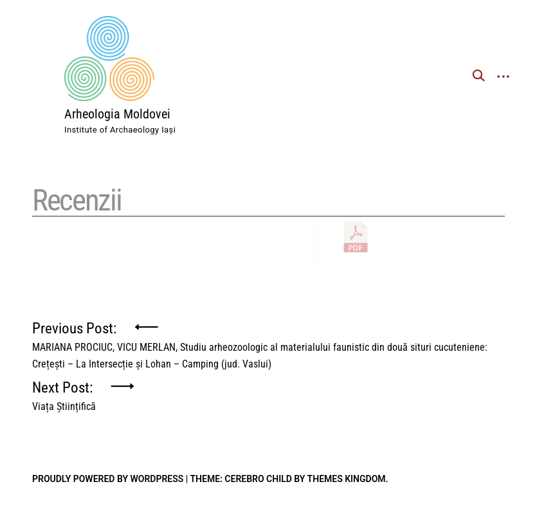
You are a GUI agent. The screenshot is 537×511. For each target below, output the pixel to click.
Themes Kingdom (346, 479)
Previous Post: (268, 333)
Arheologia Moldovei (117, 114)
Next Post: (64, 392)
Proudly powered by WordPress (107, 479)
